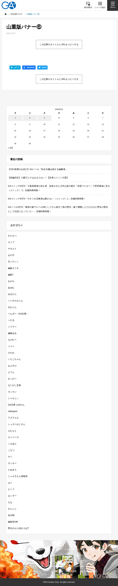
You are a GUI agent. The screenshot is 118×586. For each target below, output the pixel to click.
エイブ (11, 242)
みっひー (12, 378)
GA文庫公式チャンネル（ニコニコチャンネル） (37, 571)
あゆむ (11, 287)
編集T (11, 274)
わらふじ (12, 509)
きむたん (12, 307)
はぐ (10, 482)
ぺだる (11, 320)
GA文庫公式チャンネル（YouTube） (68, 566)
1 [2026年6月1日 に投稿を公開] (15, 118)
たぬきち (12, 469)
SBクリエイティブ (34, 566)
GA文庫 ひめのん (16, 404)
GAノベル (40, 555)
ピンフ (11, 489)
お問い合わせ (90, 571)
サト (10, 456)
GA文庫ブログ (74, 549)
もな (10, 502)
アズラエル (13, 417)
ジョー (11, 346)
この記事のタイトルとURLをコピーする (58, 44)
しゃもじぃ (13, 398)
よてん (11, 372)
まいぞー (12, 496)
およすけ (12, 365)
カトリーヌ (13, 437)
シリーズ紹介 (53, 549)
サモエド (12, 248)
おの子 (11, 255)
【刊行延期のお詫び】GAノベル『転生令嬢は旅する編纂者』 (37, 169)
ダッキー (12, 463)
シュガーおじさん (16, 424)
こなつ (11, 450)
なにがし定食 (14, 385)
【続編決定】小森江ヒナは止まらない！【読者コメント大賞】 (38, 177)
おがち (11, 281)
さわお (11, 352)
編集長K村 (13, 522)
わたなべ (12, 235)
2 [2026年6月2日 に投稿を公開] (29, 118)
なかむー (12, 339)
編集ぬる (12, 333)
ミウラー (12, 326)
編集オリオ (13, 268)
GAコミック (58, 555)
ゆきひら (12, 294)
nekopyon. (13, 411)
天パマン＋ (13, 261)
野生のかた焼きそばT (18, 528)
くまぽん (12, 443)
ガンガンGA (77, 555)
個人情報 (72, 571)
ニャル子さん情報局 (17, 476)
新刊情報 (15, 549)
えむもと (12, 430)
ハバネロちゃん (15, 300)
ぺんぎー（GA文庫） (18, 313)
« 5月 (10, 148)
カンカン (12, 391)
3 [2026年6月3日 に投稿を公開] (44, 118)
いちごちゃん (14, 359)
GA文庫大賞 (94, 549)
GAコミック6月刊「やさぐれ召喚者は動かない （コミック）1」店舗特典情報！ (47, 198)
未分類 (11, 515)
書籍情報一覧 (33, 549)
